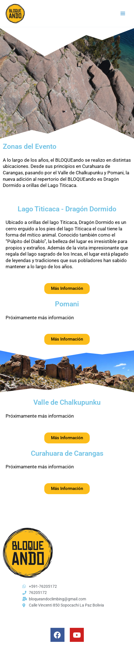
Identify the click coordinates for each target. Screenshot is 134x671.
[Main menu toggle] (123, 13)
